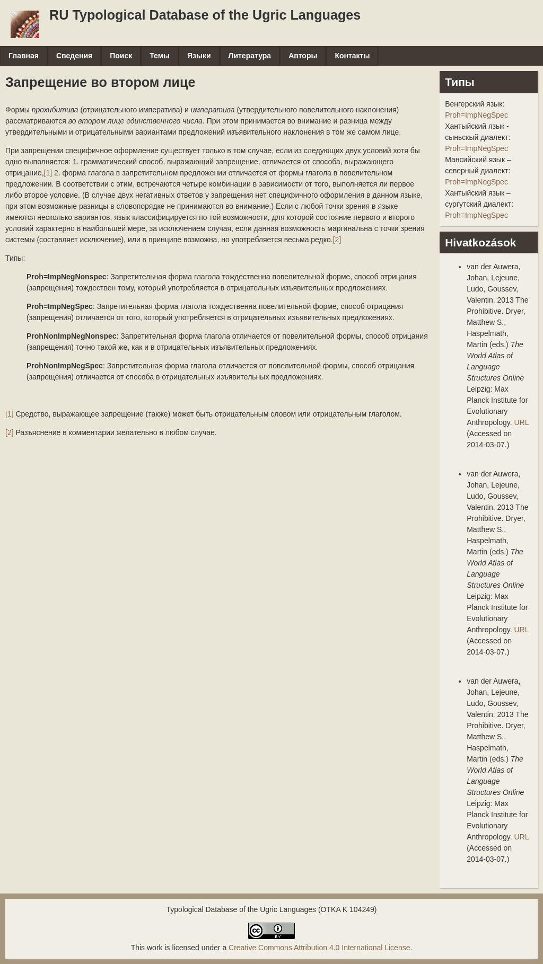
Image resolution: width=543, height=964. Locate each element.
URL (521, 422)
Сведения (74, 55)
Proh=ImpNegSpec (476, 115)
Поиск (121, 55)
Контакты (352, 55)
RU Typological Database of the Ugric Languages (205, 14)
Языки (199, 55)
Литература (250, 55)
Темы (160, 55)
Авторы (302, 55)
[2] (337, 239)
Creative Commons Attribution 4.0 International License (319, 947)
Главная (23, 55)
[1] (48, 173)
